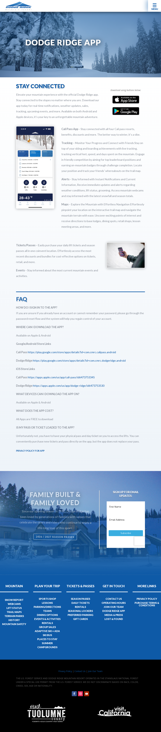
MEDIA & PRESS (114, 614)
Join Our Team (95, 671)
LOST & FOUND (114, 618)
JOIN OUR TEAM (113, 606)
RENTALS (47, 622)
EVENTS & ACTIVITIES (47, 618)
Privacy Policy (65, 671)
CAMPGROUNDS (47, 647)
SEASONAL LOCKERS (80, 610)
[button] (154, 6)
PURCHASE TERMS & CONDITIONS (147, 604)
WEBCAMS (14, 603)
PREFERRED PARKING (80, 614)
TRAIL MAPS (14, 611)
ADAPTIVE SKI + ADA (47, 631)
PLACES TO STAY (47, 639)
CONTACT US (114, 598)
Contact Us (80, 671)
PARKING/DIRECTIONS (47, 606)
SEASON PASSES (80, 598)
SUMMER (47, 643)
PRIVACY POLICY (147, 598)
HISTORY (14, 620)
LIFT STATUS (14, 607)
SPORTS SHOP (47, 598)
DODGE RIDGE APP (113, 610)
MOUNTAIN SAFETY (14, 624)
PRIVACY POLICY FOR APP (30, 450)
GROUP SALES (47, 627)
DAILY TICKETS (80, 602)
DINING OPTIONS (47, 614)
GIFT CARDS (80, 618)
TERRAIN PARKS (14, 616)
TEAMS (47, 610)
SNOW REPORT (14, 599)
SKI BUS (47, 635)
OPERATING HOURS (114, 602)
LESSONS (47, 602)
